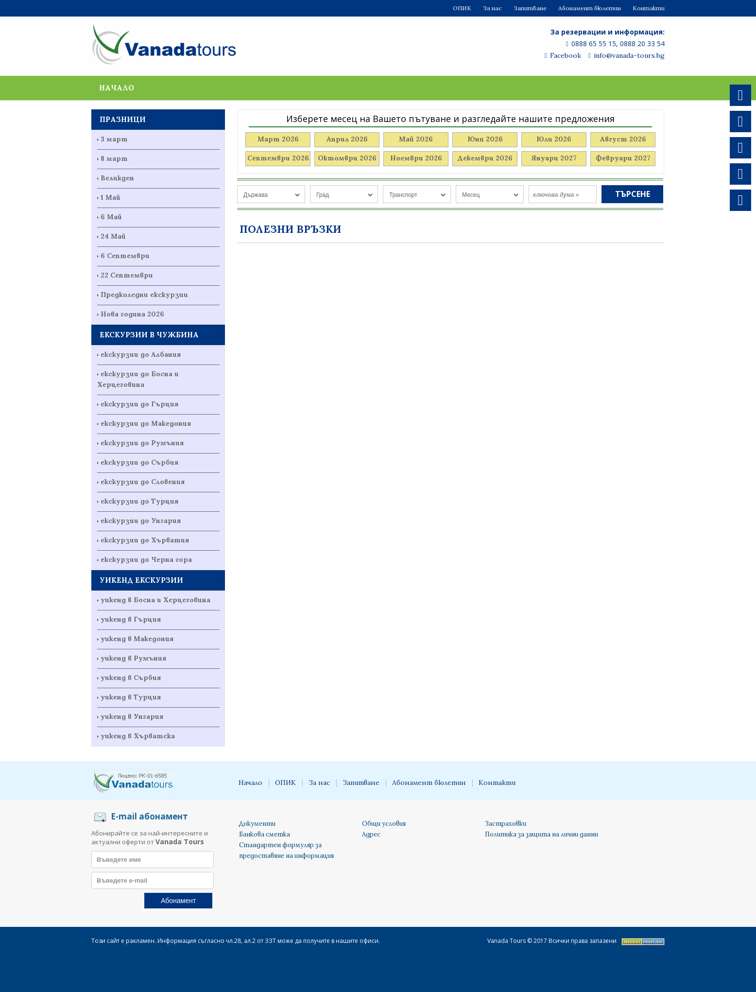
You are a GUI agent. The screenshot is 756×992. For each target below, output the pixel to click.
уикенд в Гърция (131, 619)
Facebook (563, 55)
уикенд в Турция (131, 697)
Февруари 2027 (623, 158)
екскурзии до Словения (143, 481)
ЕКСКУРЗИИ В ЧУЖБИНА (149, 334)
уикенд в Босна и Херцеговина (155, 599)
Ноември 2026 (416, 158)
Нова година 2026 (132, 314)
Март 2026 (278, 139)
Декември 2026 (485, 158)
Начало (116, 87)
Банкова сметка (264, 834)
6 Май (111, 216)
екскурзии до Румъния (142, 442)
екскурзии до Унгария (141, 520)
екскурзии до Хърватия (145, 540)
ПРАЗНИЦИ (123, 119)
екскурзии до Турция (139, 501)
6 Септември (125, 255)
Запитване (530, 8)
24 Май (113, 236)
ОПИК (462, 8)
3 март (114, 139)
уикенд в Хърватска (138, 735)
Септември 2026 (278, 158)
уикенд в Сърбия (131, 677)
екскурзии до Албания (141, 354)
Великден (117, 178)
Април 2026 (347, 139)
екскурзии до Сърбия (139, 462)
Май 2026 (416, 139)
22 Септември (127, 275)
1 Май (110, 197)
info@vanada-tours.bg (626, 55)
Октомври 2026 (347, 158)
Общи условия (384, 823)
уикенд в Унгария (132, 716)
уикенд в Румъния (133, 658)
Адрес (371, 834)
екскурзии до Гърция (139, 404)
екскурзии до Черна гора (146, 559)
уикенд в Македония (137, 638)
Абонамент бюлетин (589, 8)
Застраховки (505, 823)
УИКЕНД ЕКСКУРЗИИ (141, 580)
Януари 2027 (554, 158)
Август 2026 (623, 139)
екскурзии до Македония (146, 423)
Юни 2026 (485, 139)
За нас (492, 8)
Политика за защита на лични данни (541, 834)
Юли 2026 (553, 139)
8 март (114, 158)
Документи (257, 823)
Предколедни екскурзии (144, 294)
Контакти (649, 8)
